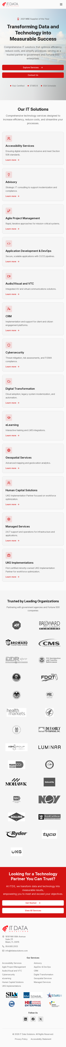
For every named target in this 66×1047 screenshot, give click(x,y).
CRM (36, 971)
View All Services (33, 910)
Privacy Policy (21, 1039)
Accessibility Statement (41, 1039)
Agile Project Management (14, 967)
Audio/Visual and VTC (12, 971)
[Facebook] (33, 1019)
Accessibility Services (12, 963)
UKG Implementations (11, 986)
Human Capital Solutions (13, 982)
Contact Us (33, 75)
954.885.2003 (11, 946)
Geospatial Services (43, 978)
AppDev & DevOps (42, 967)
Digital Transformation (43, 974)
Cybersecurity (8, 974)
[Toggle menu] (61, 4)
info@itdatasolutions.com (16, 951)
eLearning (6, 978)
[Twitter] (40, 1019)
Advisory (38, 963)
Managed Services (42, 982)
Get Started (33, 903)
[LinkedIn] (25, 1019)
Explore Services (33, 67)
